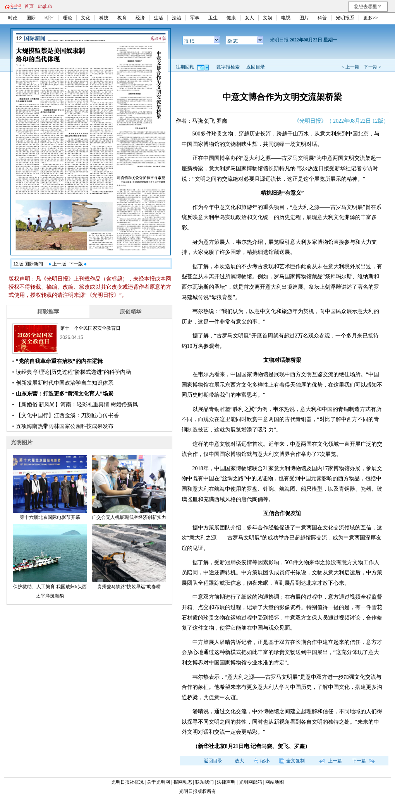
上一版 (57, 264)
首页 (29, 6)
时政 (12, 18)
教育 (122, 18)
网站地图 (274, 782)
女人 (249, 18)
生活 (158, 18)
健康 (231, 18)
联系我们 (204, 782)
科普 (322, 18)
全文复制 (292, 760)
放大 (239, 760)
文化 (85, 18)
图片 (304, 18)
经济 (140, 18)
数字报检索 (228, 67)
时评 (49, 18)
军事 (194, 18)
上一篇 (330, 760)
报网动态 (182, 782)
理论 (67, 18)
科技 (103, 18)
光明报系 (345, 18)
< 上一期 (350, 67)
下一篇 (363, 760)
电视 (285, 18)
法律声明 (226, 782)
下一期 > (372, 67)
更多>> (370, 18)
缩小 (262, 760)
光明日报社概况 (127, 782)
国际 (31, 18)
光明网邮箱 (250, 782)
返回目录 (255, 67)
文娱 (267, 18)
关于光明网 (158, 782)
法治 (176, 18)
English (45, 6)
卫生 (213, 18)
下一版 (78, 264)
